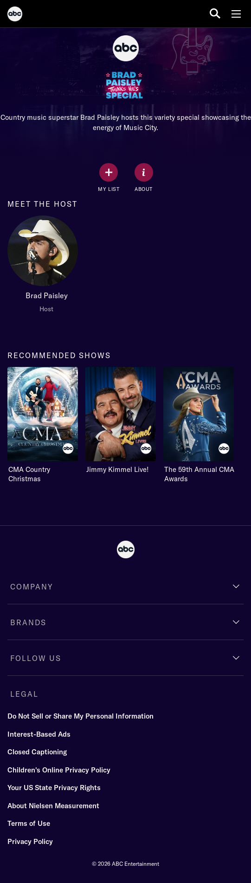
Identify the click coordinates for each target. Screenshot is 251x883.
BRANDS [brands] (28, 622)
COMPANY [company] (31, 586)
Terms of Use (28, 823)
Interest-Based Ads (39, 734)
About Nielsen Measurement (53, 805)
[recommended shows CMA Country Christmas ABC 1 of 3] (42, 425)
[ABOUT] (144, 177)
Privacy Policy (30, 841)
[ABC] (14, 15)
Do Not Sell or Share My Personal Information (80, 716)
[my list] (108, 177)
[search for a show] (215, 13)
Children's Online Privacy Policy (58, 769)
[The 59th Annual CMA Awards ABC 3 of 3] (202, 425)
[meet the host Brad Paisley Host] (46, 267)
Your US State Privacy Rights (54, 787)
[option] (46, 267)
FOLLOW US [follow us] (35, 658)
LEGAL (24, 694)
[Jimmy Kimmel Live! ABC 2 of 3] (120, 420)
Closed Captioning (37, 751)
